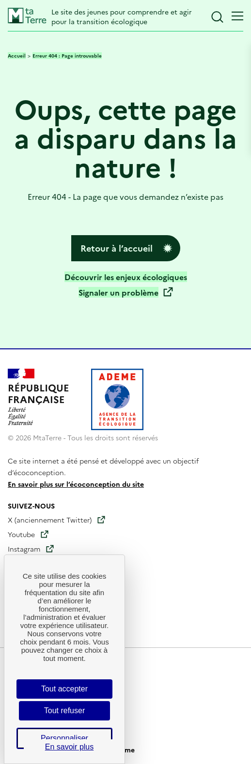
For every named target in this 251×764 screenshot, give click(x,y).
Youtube (21, 534)
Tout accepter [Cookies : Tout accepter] (64, 689)
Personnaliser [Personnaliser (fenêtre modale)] (64, 738)
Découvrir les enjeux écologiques (125, 276)
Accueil (17, 55)
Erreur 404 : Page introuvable (67, 55)
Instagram (24, 549)
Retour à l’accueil (116, 248)
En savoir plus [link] (69, 747)
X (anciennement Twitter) (50, 519)
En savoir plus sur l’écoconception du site (76, 484)
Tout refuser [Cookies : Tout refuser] (64, 710)
